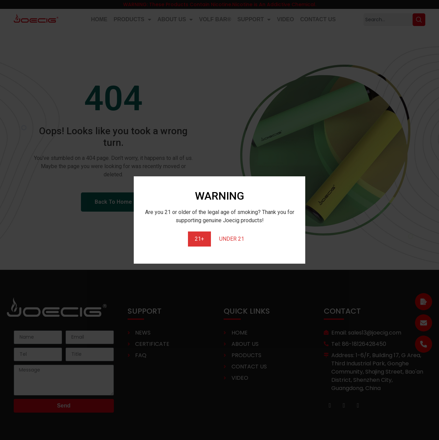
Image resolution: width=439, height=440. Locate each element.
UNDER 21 (231, 239)
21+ (199, 239)
